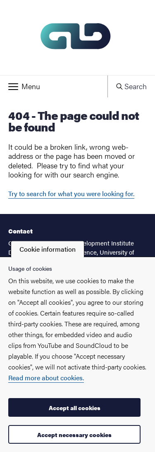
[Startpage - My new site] (77, 37)
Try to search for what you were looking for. (71, 193)
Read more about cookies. (46, 377)
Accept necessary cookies (74, 434)
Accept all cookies (74, 407)
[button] (53, 86)
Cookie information (47, 249)
